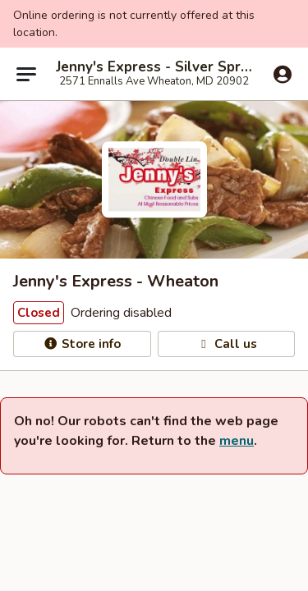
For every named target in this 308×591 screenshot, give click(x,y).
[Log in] (282, 74)
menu (236, 441)
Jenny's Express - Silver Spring (154, 67)
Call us (226, 344)
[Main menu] (26, 74)
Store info (82, 344)
